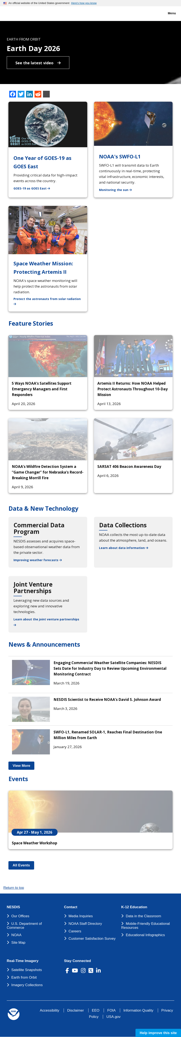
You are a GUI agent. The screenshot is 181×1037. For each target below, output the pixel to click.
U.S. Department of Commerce (24, 926)
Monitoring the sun (118, 189)
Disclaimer (75, 1010)
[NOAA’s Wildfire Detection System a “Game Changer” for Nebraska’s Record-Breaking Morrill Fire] (47, 439)
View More (23, 766)
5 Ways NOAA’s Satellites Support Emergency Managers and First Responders (41, 389)
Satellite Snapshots (26, 970)
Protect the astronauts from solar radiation (50, 300)
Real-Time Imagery (22, 961)
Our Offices (20, 916)
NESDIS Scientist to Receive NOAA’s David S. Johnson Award (107, 699)
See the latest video (38, 62)
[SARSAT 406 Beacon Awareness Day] (133, 439)
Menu (167, 13)
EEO (95, 1010)
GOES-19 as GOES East (34, 188)
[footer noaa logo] (13, 1014)
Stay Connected (77, 961)
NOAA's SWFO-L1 (120, 156)
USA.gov (113, 1017)
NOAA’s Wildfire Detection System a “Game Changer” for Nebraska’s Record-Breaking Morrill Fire (47, 472)
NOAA (16, 935)
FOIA (111, 1010)
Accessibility (49, 1010)
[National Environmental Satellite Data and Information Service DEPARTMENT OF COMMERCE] (16, 13)
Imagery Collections (27, 985)
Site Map (18, 943)
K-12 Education (134, 907)
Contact (70, 907)
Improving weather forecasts (37, 560)
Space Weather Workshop (34, 843)
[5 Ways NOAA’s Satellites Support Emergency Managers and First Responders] (47, 356)
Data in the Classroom (143, 916)
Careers (74, 931)
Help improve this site (158, 1033)
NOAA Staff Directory (85, 924)
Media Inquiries (80, 916)
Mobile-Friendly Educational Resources (145, 926)
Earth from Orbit (24, 977)
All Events (23, 865)
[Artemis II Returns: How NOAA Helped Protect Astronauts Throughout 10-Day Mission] (133, 356)
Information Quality (138, 1010)
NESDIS (13, 907)
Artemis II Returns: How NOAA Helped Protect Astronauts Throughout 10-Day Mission (132, 389)
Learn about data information (123, 548)
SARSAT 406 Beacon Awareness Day (129, 466)
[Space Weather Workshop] (90, 812)
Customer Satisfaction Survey (91, 939)
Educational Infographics (145, 935)
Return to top (13, 888)
